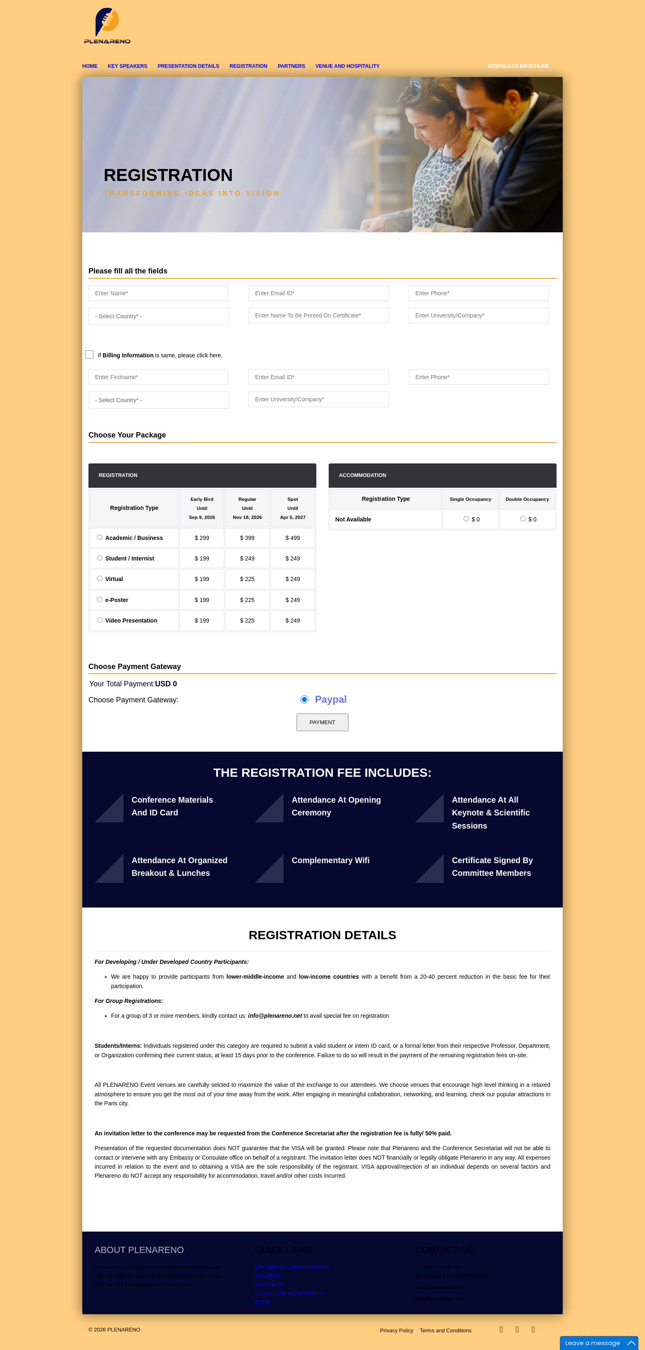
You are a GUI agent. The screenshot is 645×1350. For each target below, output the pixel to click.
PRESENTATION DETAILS (188, 66)
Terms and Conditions (445, 1330)
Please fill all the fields (127, 271)
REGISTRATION (248, 66)
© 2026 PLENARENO (114, 1330)
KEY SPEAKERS (127, 66)
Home (89, 66)
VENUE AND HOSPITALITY (348, 66)
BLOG (262, 1302)
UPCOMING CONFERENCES (292, 1267)
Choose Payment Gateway (134, 666)
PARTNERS (291, 66)
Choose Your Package (127, 435)
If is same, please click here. (306, 335)
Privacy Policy (396, 1330)
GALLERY (267, 1276)
